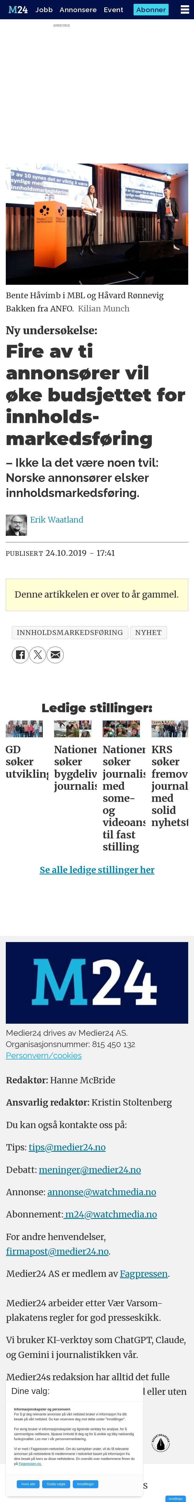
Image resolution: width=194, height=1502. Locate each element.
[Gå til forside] (18, 9)
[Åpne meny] (185, 9)
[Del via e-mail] (55, 655)
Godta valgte (56, 1484)
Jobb (44, 9)
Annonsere (78, 9)
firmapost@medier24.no (57, 1251)
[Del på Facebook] (20, 655)
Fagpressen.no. (30, 1464)
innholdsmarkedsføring (70, 632)
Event (113, 9)
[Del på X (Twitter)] (37, 655)
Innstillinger (176, 1498)
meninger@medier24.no (90, 1169)
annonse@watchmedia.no (101, 1192)
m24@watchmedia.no (110, 1214)
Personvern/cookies (44, 1055)
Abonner (151, 9)
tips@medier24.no (67, 1147)
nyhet (148, 632)
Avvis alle (28, 1484)
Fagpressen (144, 1273)
